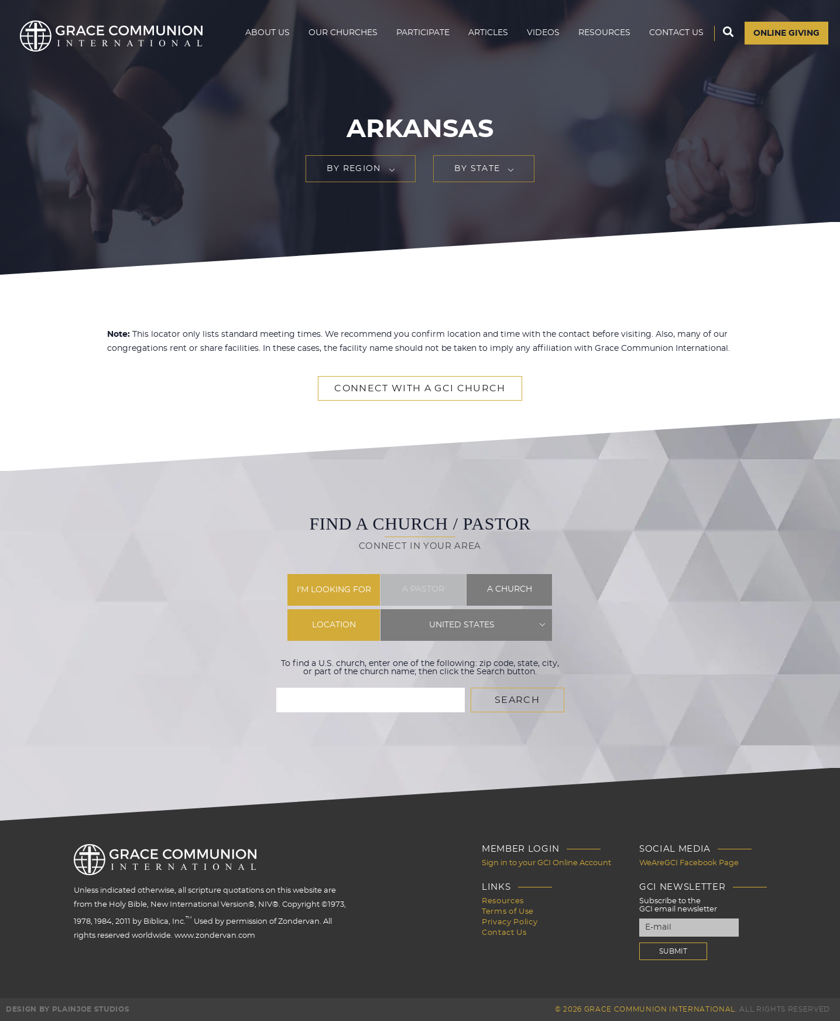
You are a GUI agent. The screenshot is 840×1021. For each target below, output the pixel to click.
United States (462, 625)
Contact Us (676, 33)
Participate (423, 33)
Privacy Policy (509, 922)
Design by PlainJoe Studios (67, 1009)
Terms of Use (508, 912)
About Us (267, 33)
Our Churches (343, 33)
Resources (604, 33)
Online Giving (786, 33)
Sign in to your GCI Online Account (546, 863)
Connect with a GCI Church (419, 388)
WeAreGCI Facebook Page (689, 863)
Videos (543, 33)
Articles (488, 33)
